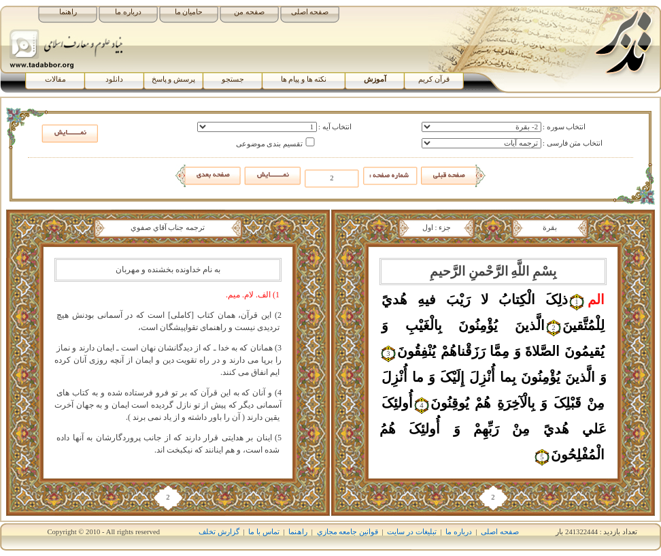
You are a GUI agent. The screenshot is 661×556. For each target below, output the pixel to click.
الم (596, 299)
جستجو (233, 79)
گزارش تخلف (219, 532)
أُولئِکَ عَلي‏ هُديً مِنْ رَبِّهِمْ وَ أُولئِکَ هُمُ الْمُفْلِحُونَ (493, 428)
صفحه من (249, 12)
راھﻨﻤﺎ (297, 532)
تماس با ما (263, 532)
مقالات (55, 79)
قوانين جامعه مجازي (347, 532)
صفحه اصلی (310, 12)
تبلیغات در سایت (411, 532)
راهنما (68, 12)
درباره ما (128, 12)
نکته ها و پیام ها (304, 79)
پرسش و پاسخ (173, 79)
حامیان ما (189, 12)
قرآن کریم (434, 79)
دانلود (114, 79)
